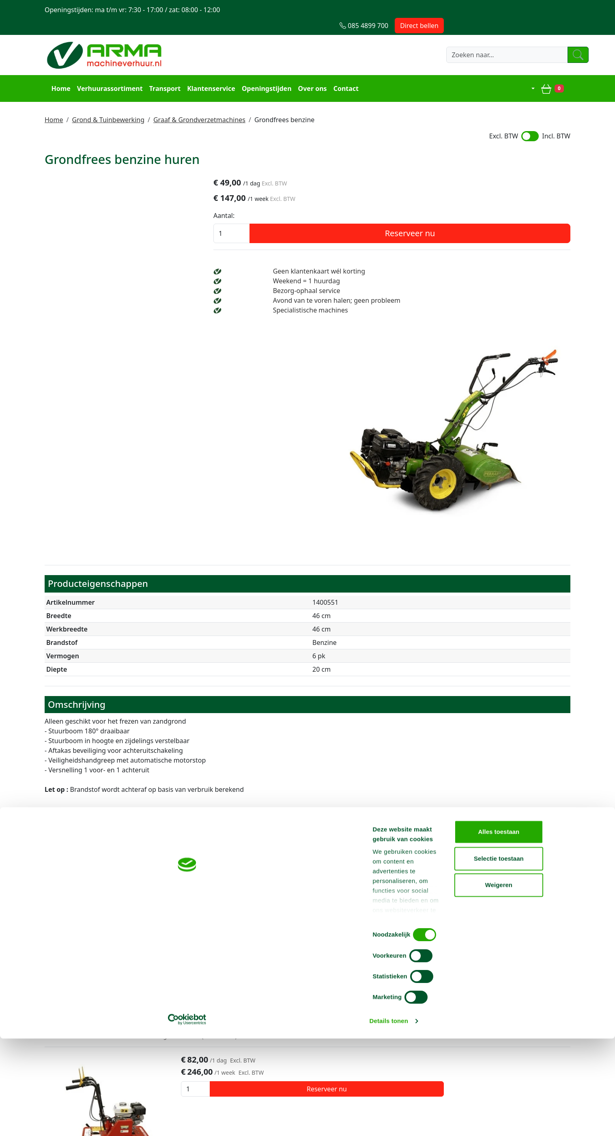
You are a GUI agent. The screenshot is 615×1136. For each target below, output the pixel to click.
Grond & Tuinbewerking (108, 101)
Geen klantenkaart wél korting (476, 256)
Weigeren (547, 1109)
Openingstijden (263, 71)
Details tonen (438, 1120)
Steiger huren (279, 1017)
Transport (161, 71)
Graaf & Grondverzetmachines (199, 101)
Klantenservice (208, 71)
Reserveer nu (504, 218)
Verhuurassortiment (106, 71)
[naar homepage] (105, 39)
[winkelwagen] (555, 71)
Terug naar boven (307, 944)
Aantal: (412, 201)
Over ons (309, 71)
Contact (342, 71)
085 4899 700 (402, 969)
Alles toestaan (547, 1056)
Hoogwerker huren (288, 1027)
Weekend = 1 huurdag (463, 266)
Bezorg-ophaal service (463, 276)
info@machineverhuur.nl (515, 969)
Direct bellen (546, 9)
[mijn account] (530, 71)
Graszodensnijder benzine (194, 829)
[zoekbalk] (317, 39)
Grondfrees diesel (175, 727)
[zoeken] (398, 39)
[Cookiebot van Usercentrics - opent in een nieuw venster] (52, 1120)
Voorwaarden (172, 1027)
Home (57, 71)
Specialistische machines (467, 295)
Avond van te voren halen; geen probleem (493, 286)
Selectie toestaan (547, 1083)
